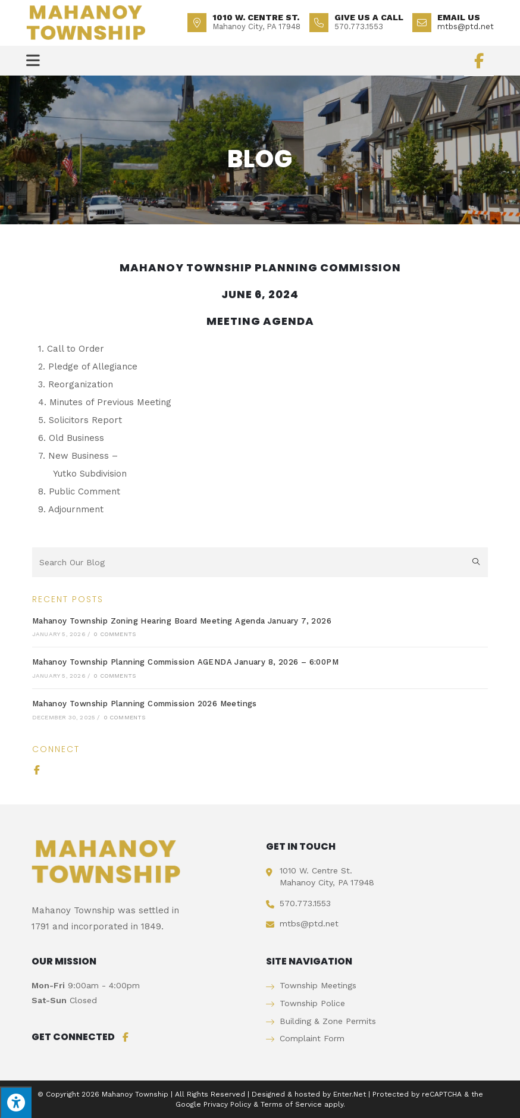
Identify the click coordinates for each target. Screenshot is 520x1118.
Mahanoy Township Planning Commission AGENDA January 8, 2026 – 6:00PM (185, 661)
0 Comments (114, 634)
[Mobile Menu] (33, 61)
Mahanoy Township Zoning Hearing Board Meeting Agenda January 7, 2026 (181, 620)
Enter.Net (349, 1094)
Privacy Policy (227, 1104)
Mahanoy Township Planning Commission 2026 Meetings (144, 703)
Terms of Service (291, 1104)
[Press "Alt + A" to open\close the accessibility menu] (16, 1102)
